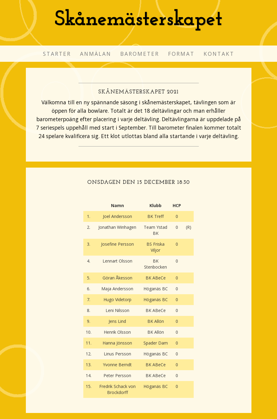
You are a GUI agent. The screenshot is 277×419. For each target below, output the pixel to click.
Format (181, 53)
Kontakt (219, 53)
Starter (57, 53)
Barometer (139, 53)
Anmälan (95, 53)
